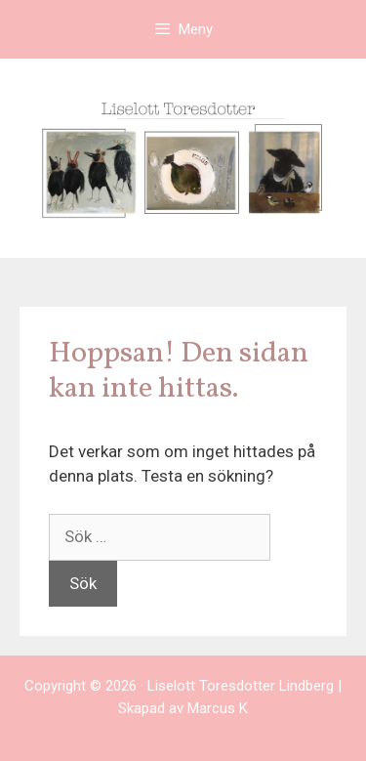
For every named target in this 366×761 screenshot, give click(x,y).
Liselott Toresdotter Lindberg (240, 686)
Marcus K (217, 708)
